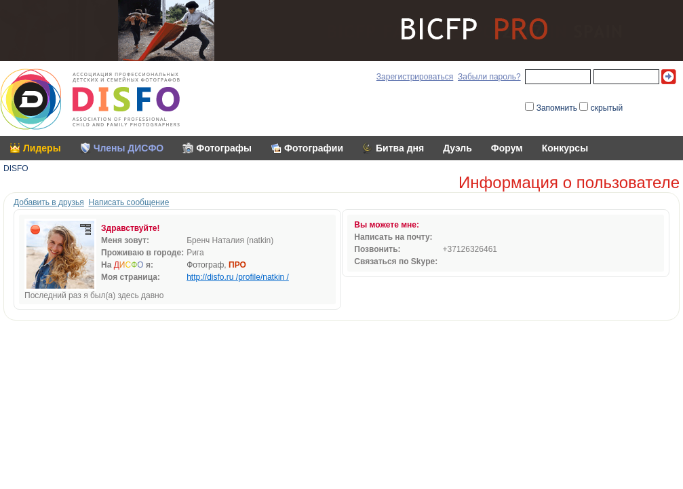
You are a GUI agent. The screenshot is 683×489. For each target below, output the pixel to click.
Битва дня (400, 148)
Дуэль (457, 148)
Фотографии (313, 148)
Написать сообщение (129, 202)
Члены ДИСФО (129, 148)
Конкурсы (565, 148)
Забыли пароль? (489, 77)
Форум (507, 148)
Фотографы (224, 148)
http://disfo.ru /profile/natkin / (238, 277)
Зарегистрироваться (414, 77)
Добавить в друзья (49, 202)
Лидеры (42, 148)
